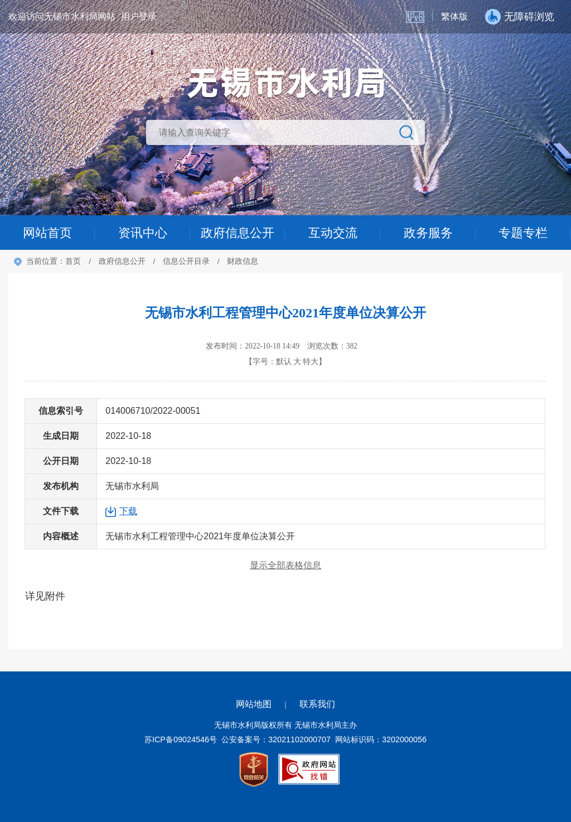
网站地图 (254, 704)
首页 (73, 261)
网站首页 (47, 233)
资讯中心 (142, 233)
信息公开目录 (186, 261)
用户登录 (139, 16)
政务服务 (428, 233)
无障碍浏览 (529, 16)
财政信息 (242, 261)
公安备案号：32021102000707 (276, 739)
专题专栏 (523, 233)
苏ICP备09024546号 (180, 739)
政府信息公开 (237, 233)
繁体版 (454, 16)
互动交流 (332, 233)
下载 (128, 511)
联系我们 (317, 704)
